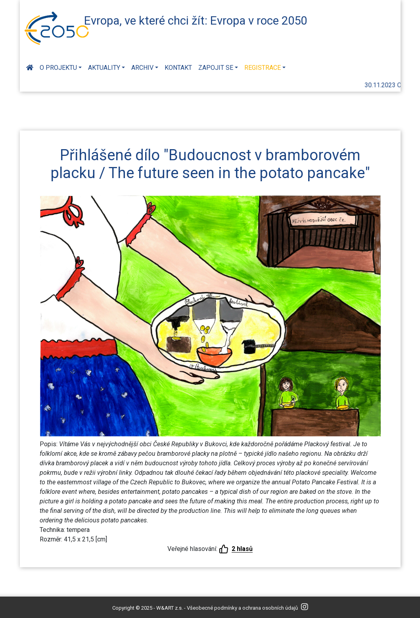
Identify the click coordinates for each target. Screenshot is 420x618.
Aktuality (104, 67)
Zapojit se (215, 67)
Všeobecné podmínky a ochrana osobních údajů (242, 608)
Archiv (142, 67)
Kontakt (178, 67)
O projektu (58, 67)
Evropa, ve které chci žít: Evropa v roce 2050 (195, 20)
